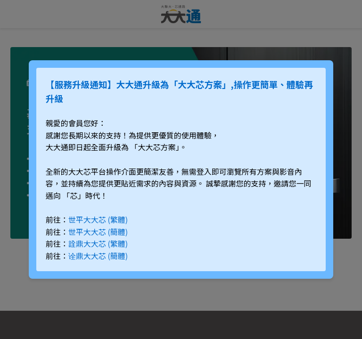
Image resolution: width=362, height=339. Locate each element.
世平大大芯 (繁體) (98, 219)
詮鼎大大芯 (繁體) (98, 243)
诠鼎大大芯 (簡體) (98, 255)
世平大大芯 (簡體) (98, 231)
